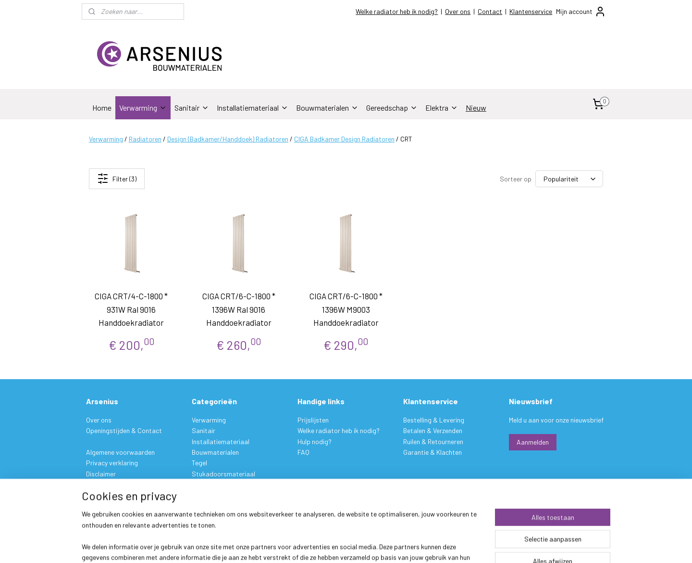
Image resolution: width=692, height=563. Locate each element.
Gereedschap (392, 107)
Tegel (199, 463)
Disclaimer (101, 474)
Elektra (441, 107)
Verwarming (143, 107)
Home (101, 107)
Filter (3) (116, 178)
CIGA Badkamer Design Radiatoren (344, 139)
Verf (197, 484)
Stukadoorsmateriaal (223, 474)
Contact (490, 11)
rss (405, 545)
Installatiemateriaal (252, 107)
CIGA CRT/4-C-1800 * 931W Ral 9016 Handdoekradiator (131, 309)
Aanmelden (533, 442)
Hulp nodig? (314, 441)
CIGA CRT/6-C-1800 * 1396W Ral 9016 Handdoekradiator (238, 309)
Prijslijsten (313, 420)
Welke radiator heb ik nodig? (397, 11)
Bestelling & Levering (433, 420)
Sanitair (191, 107)
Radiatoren (145, 139)
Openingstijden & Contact (124, 430)
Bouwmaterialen (327, 107)
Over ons (457, 11)
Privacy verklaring (112, 463)
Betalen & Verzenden (432, 430)
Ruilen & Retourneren (433, 441)
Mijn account (581, 11)
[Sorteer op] (569, 179)
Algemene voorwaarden (120, 452)
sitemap (390, 545)
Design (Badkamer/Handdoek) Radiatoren (227, 139)
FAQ (303, 452)
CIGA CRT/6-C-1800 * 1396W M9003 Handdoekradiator (346, 309)
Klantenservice (530, 11)
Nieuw (476, 107)
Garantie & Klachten (432, 452)
